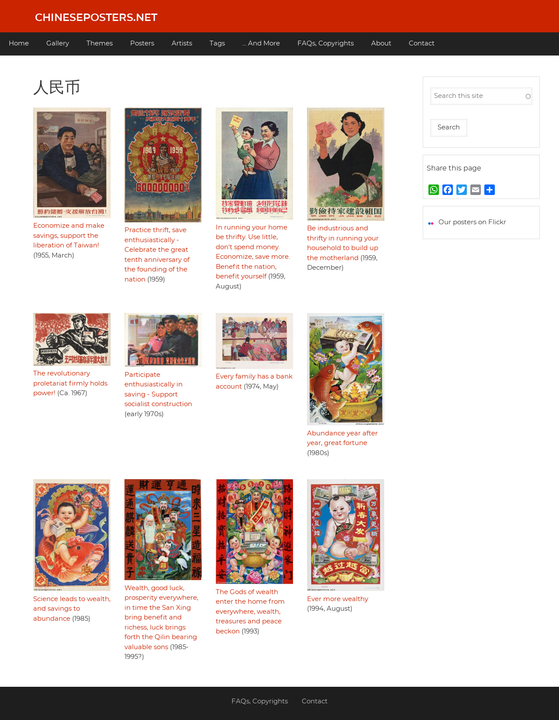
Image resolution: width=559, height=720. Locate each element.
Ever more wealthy (337, 599)
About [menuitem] (381, 43)
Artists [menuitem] (182, 43)
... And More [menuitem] (261, 43)
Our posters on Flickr (472, 222)
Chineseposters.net (96, 18)
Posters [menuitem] (142, 43)
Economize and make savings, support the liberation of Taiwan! (68, 236)
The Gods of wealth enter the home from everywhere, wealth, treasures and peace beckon (250, 612)
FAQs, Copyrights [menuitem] (325, 43)
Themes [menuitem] (99, 43)
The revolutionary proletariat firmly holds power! (70, 383)
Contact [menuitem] (422, 43)
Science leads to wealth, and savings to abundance (71, 609)
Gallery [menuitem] (57, 43)
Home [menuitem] (19, 43)
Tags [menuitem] (217, 43)
